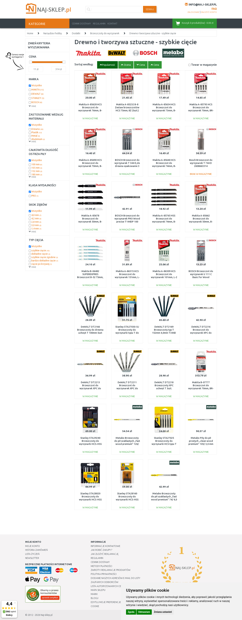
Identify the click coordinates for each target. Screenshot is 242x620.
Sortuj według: (83, 64)
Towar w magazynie (204, 64)
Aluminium (38, 139)
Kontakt (112, 23)
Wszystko (36, 85)
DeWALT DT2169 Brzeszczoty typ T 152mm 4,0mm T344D (164, 329)
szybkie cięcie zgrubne (44, 257)
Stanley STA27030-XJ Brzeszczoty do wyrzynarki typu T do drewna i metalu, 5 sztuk (127, 332)
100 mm (36, 164)
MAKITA (37, 89)
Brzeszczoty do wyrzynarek (104, 33)
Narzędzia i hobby (52, 33)
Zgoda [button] (131, 612)
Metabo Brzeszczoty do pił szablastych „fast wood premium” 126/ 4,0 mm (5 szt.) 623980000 (127, 444)
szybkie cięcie (40, 250)
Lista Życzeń (32, 554)
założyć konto (209, 12)
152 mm (36, 171)
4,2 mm (36, 218)
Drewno (37, 129)
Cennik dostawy (81, 23)
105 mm (36, 167)
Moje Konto (32, 546)
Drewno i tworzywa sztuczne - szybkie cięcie (152, 33)
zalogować (193, 12)
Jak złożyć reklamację (104, 554)
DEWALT (37, 93)
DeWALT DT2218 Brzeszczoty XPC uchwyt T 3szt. (163, 385)
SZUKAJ (150, 9)
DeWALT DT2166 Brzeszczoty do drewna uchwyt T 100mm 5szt (90, 329)
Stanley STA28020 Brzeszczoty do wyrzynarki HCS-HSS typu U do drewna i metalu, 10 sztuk (90, 499)
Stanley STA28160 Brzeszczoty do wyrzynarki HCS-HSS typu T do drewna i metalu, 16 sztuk (127, 499)
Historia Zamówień (36, 550)
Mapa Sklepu (98, 590)
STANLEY (37, 98)
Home (30, 33)
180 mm (36, 174)
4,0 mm (36, 215)
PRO (34, 195)
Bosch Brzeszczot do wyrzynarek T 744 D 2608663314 (200, 163)
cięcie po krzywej (41, 264)
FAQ (214, 8)
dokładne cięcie (40, 253)
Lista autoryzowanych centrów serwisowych (118, 586)
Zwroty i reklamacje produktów (110, 570)
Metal (35, 135)
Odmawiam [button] (144, 612)
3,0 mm (36, 225)
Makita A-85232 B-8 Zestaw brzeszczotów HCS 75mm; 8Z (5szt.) (127, 107)
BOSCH (36, 102)
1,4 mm (36, 228)
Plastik (36, 132)
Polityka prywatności (103, 574)
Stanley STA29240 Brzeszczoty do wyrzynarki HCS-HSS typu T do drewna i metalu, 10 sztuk (90, 444)
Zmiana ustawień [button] (163, 612)
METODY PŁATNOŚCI (101, 566)
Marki (94, 594)
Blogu (94, 598)
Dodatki (76, 33)
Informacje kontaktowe (105, 546)
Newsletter (32, 558)
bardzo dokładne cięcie (44, 260)
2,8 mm (36, 221)
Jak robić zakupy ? (101, 550)
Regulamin (99, 23)
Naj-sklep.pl (46, 615)
